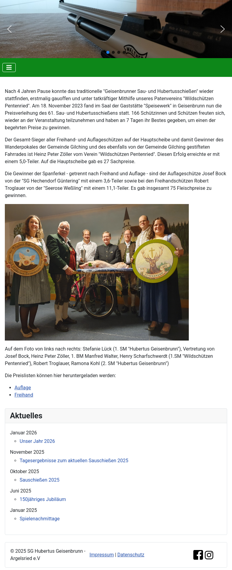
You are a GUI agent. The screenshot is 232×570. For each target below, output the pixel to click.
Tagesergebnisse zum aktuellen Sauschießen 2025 (74, 460)
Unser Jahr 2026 (37, 441)
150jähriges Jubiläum (43, 499)
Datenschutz (131, 555)
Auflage (22, 387)
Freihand (23, 395)
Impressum (101, 555)
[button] (9, 29)
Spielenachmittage (40, 519)
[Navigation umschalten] (9, 67)
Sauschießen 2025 (40, 480)
